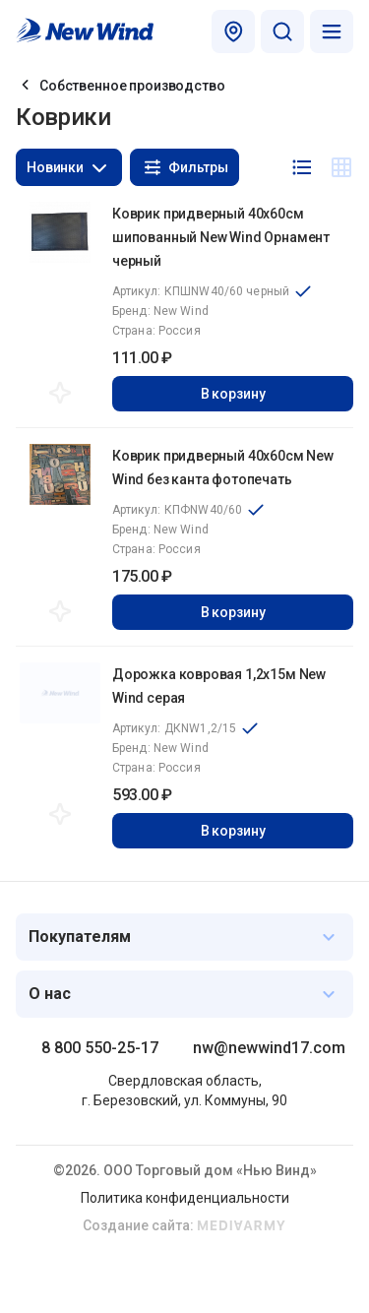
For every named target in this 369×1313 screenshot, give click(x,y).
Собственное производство (132, 86)
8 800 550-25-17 (99, 1047)
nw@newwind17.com (269, 1047)
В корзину (233, 394)
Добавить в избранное (60, 393)
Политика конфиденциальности (185, 1198)
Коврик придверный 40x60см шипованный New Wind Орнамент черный (221, 237)
